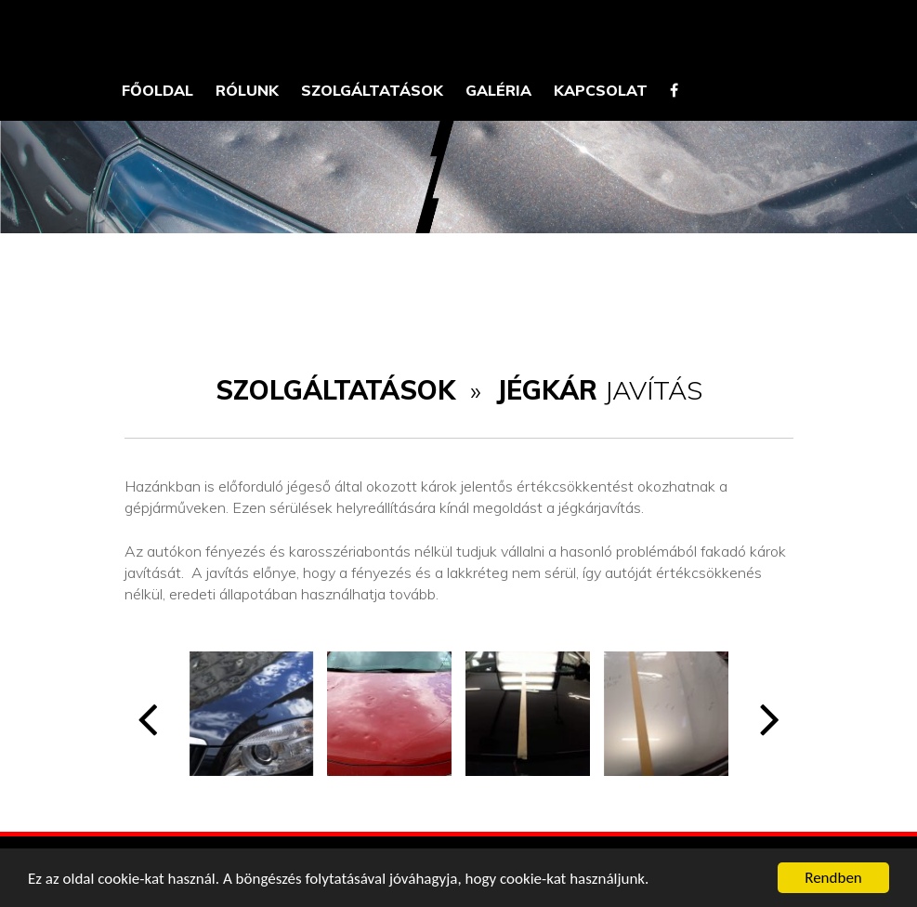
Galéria (498, 90)
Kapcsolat (601, 90)
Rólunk (247, 90)
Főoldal (157, 90)
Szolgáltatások (372, 90)
